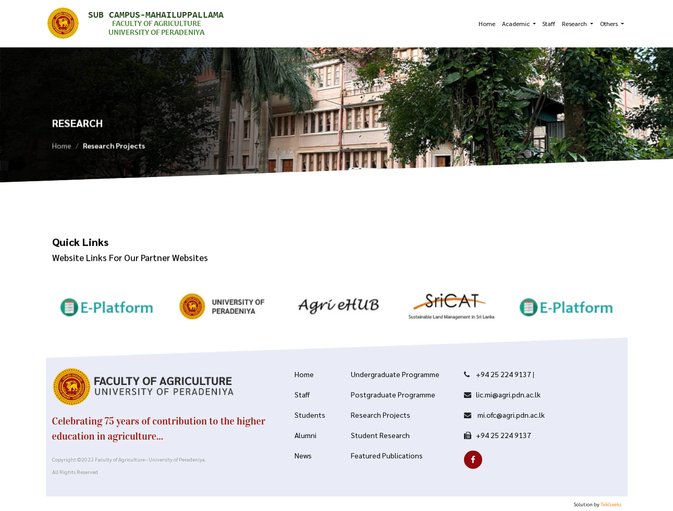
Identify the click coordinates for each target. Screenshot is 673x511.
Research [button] (575, 23)
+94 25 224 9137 (503, 374)
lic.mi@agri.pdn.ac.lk (508, 394)
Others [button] (609, 23)
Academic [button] (516, 23)
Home (487, 23)
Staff (548, 23)
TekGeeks (611, 504)
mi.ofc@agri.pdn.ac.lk (510, 414)
